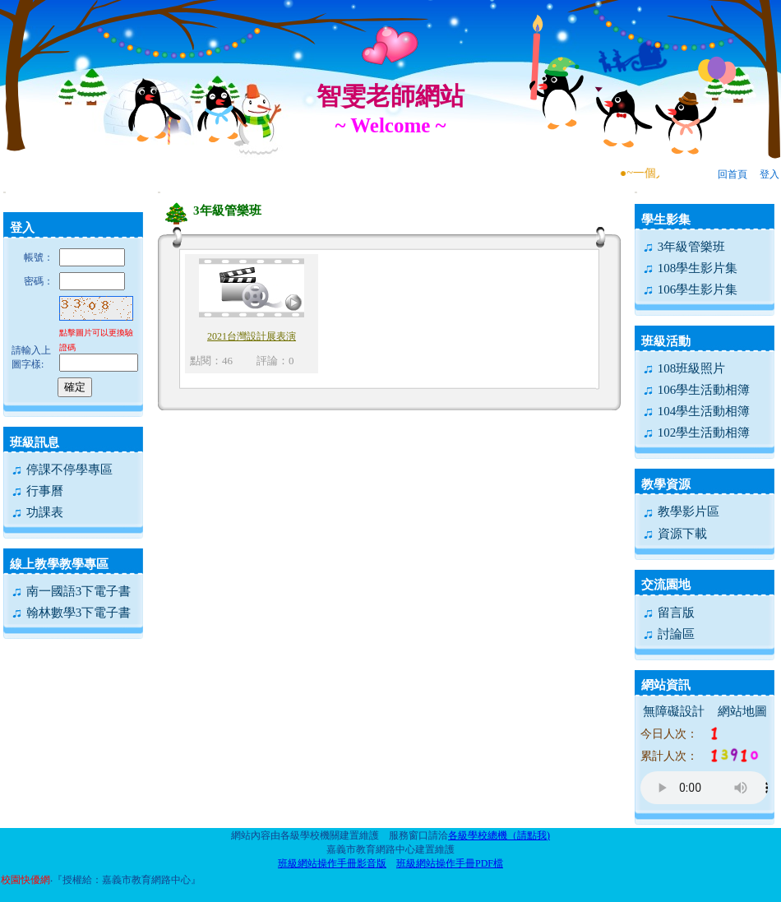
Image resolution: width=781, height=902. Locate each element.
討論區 (668, 634)
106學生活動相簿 (696, 389)
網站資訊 (666, 685)
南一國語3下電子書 (71, 591)
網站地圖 (742, 711)
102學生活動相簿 (696, 432)
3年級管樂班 (683, 246)
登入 (769, 174)
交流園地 (666, 584)
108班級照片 (683, 368)
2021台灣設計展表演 (251, 336)
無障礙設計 (674, 711)
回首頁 (732, 174)
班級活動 (666, 341)
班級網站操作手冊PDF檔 (449, 863)
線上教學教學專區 (59, 564)
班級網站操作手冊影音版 (332, 863)
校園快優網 (25, 880)
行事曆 (37, 490)
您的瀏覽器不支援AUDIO (704, 787)
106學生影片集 (689, 289)
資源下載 (674, 533)
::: (4, 192)
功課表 (37, 512)
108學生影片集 (689, 268)
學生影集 (666, 219)
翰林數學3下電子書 (71, 612)
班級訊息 (34, 442)
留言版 (668, 612)
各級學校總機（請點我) (499, 835)
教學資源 (666, 484)
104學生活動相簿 (696, 411)
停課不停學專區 (62, 469)
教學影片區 (680, 511)
